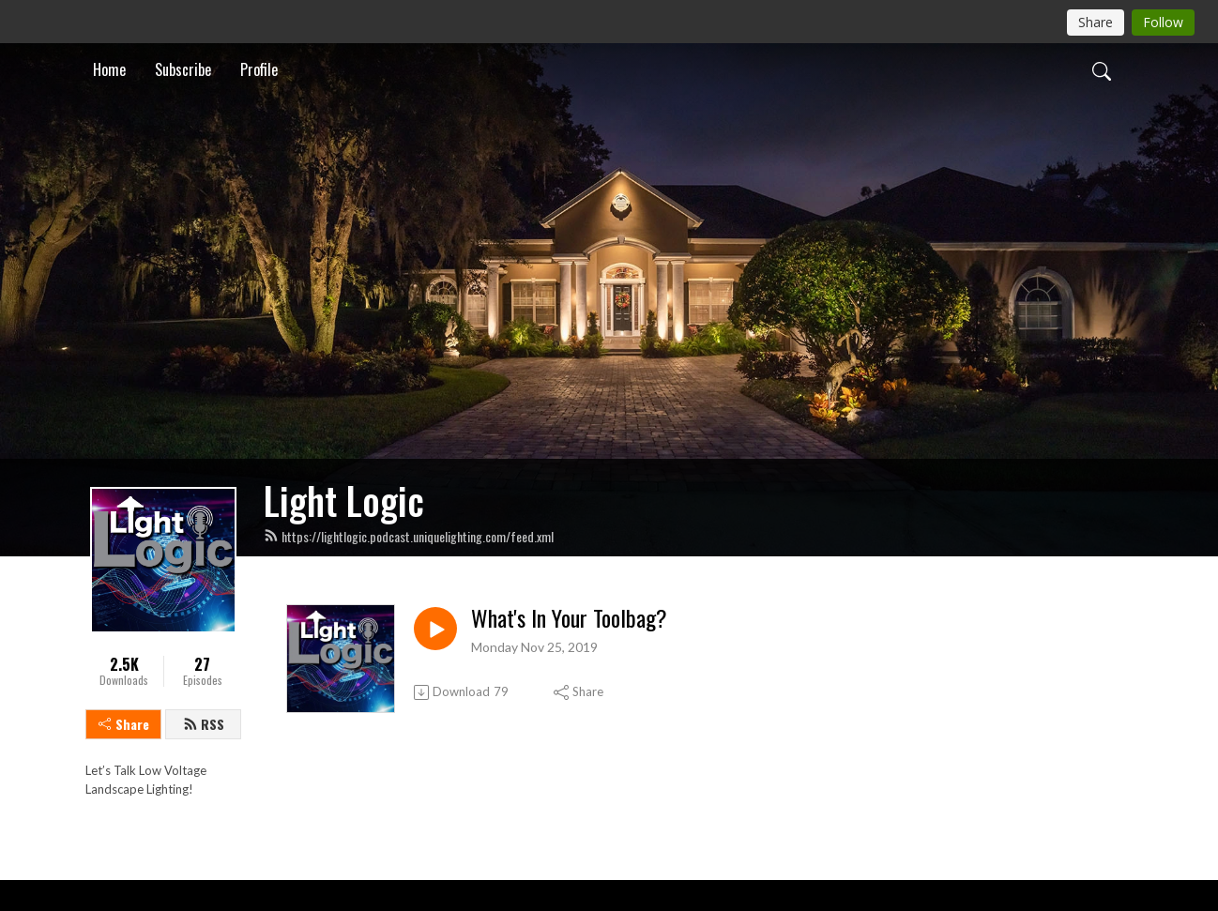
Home (109, 69)
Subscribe (183, 69)
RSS (203, 724)
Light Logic (344, 500)
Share (124, 724)
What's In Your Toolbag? (569, 617)
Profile (259, 69)
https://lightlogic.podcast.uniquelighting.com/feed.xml (409, 536)
